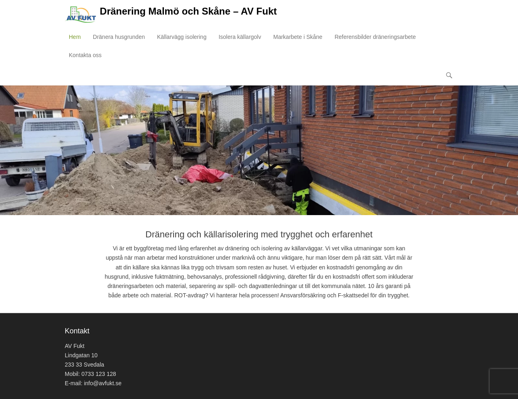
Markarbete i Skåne (297, 37)
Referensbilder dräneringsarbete (375, 37)
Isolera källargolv (240, 37)
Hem (75, 37)
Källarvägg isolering (181, 37)
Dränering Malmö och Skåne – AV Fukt (188, 11)
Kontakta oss (85, 55)
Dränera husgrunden (119, 37)
